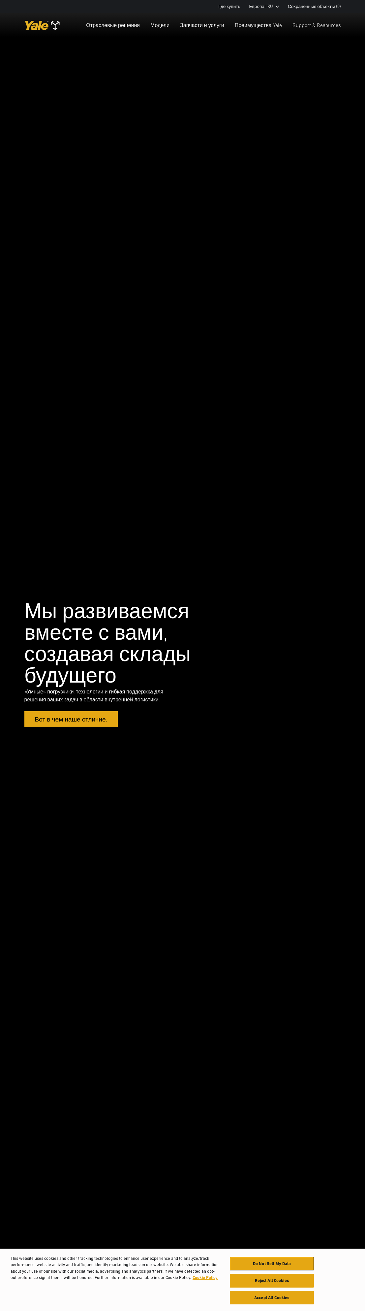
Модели (159, 25)
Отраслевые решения (113, 25)
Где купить (229, 6)
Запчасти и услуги (202, 25)
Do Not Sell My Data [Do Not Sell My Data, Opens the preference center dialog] (272, 1266)
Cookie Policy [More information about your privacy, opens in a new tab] (205, 1280)
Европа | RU (264, 6)
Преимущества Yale (258, 25)
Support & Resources (316, 25)
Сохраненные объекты (314, 6)
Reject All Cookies (272, 1283)
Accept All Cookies (271, 1300)
